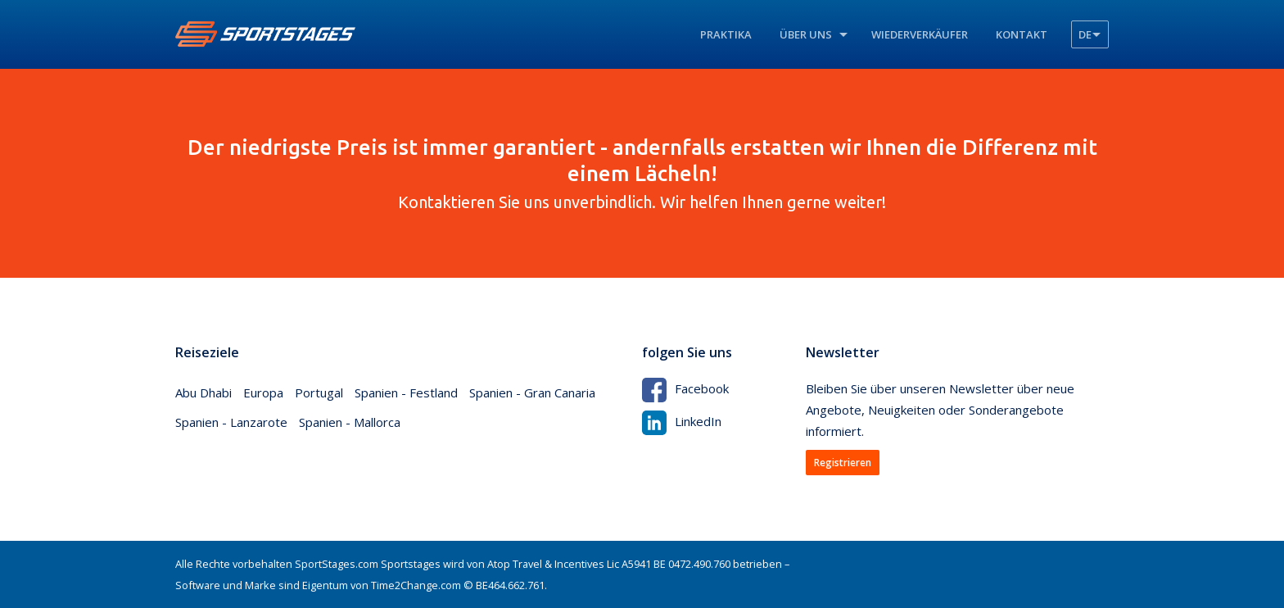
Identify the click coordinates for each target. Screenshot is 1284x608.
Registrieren (842, 463)
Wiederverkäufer (919, 34)
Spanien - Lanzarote (231, 422)
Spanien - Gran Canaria (532, 392)
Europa (263, 392)
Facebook (685, 388)
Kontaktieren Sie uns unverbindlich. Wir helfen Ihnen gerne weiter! (642, 172)
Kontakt (1021, 34)
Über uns (806, 34)
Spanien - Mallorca (349, 422)
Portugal (319, 392)
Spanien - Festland (406, 392)
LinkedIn (681, 421)
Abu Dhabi (203, 392)
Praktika (726, 34)
